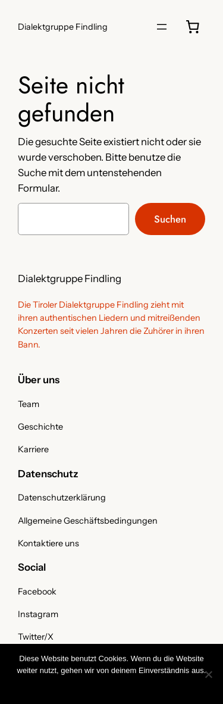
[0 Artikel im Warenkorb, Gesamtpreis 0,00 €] (192, 27)
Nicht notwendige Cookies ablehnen (119, 685)
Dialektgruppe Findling (63, 26)
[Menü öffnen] (162, 27)
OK (46, 685)
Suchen (170, 219)
